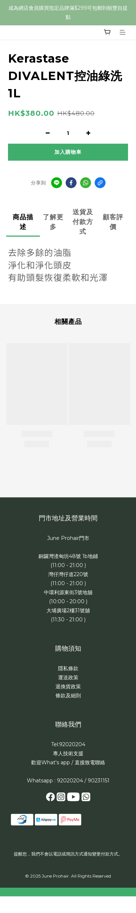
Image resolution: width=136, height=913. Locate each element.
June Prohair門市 (68, 538)
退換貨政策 (68, 686)
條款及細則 (68, 695)
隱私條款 (68, 668)
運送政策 (68, 677)
